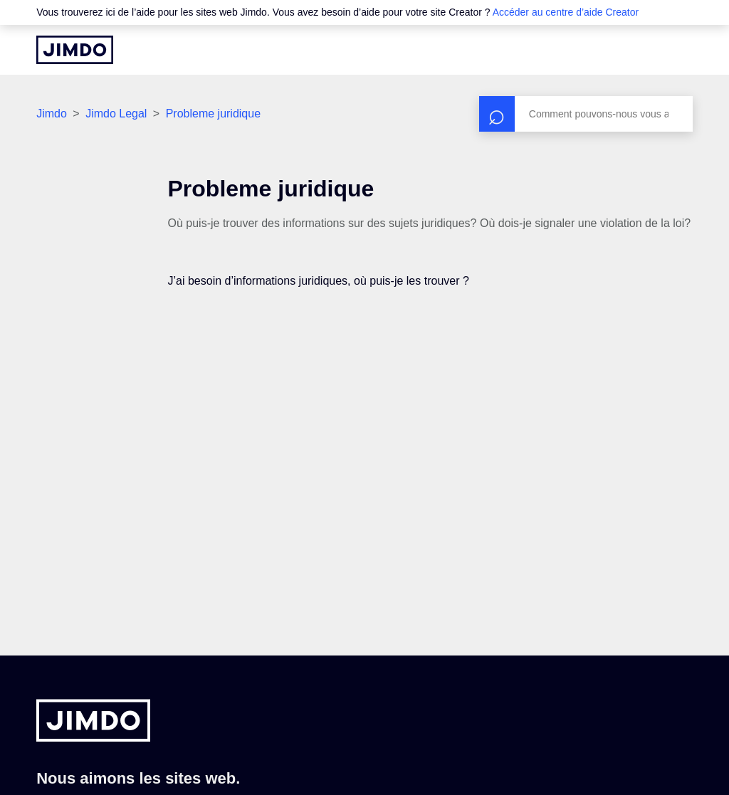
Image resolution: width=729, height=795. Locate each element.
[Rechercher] (586, 114)
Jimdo (51, 113)
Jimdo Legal (116, 113)
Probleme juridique (213, 113)
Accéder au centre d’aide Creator (566, 12)
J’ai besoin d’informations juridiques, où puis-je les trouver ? (318, 281)
